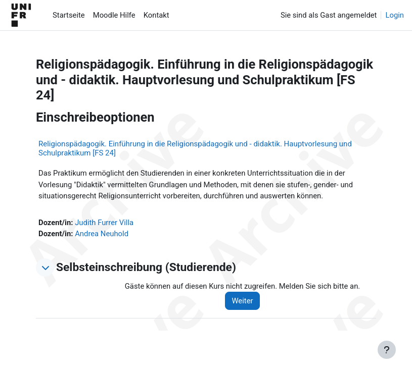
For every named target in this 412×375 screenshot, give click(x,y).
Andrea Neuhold (101, 233)
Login (394, 15)
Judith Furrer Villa (104, 222)
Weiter (242, 300)
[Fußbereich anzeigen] (387, 350)
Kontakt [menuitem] (156, 15)
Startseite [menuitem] (69, 15)
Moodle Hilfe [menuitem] (114, 15)
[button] (45, 267)
